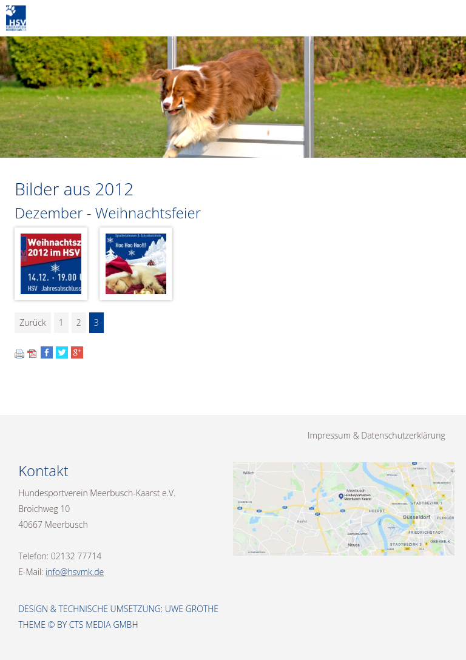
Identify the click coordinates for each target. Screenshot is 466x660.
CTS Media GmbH (103, 624)
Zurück (32, 322)
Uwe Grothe (191, 609)
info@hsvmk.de (75, 572)
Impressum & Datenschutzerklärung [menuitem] (376, 435)
